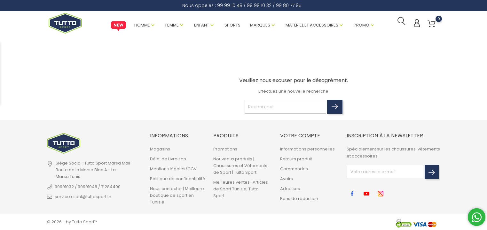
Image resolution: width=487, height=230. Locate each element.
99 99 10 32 (259, 5)
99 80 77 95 (289, 5)
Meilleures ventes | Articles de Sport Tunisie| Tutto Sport (240, 189)
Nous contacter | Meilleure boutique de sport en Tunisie (177, 195)
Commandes (294, 169)
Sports (232, 25)
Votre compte (300, 135)
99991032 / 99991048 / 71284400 (88, 187)
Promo (361, 25)
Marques (260, 25)
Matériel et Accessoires (312, 25)
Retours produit (296, 159)
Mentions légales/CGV (173, 169)
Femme (172, 25)
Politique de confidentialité (177, 179)
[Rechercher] (285, 107)
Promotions (225, 149)
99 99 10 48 (229, 5)
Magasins (160, 149)
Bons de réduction (299, 198)
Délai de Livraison (168, 159)
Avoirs (286, 179)
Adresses (290, 189)
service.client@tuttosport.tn (83, 197)
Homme (142, 25)
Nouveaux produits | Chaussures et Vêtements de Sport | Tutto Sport (240, 165)
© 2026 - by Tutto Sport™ (72, 222)
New (118, 26)
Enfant (201, 25)
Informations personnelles (307, 149)
